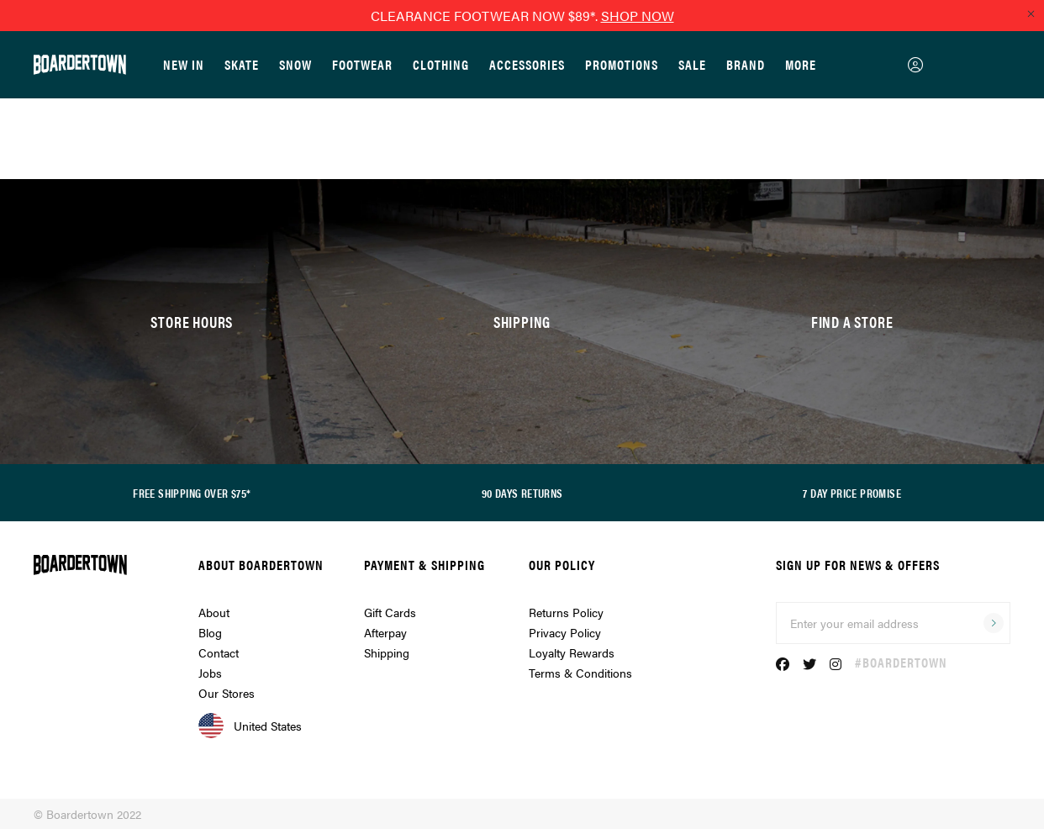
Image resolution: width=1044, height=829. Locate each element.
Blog (210, 632)
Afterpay (385, 632)
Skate (241, 64)
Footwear (362, 64)
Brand (745, 64)
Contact (218, 652)
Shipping (386, 652)
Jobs (210, 672)
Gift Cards (390, 612)
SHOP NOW (637, 15)
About (213, 612)
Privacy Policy (565, 632)
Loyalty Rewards (571, 652)
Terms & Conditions (580, 672)
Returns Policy (566, 612)
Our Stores (226, 692)
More (800, 64)
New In (183, 64)
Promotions (621, 64)
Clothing (441, 64)
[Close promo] (1030, 13)
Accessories (527, 64)
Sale (692, 64)
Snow (295, 64)
